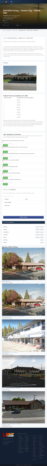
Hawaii (20, 442)
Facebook (7, 25)
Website (6, 20)
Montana (35, 435)
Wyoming (35, 459)
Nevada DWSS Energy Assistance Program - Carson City (14, 280)
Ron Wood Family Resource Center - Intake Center (13, 316)
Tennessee (41, 451)
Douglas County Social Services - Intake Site (11, 423)
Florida (20, 441)
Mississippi (21, 452)
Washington (41, 455)
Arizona (26, 437)
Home (4, 30)
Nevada (9, 30)
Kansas (26, 445)
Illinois (26, 444)
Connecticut (21, 440)
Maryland (27, 448)
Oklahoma (41, 445)
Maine (20, 449)
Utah (34, 454)
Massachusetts (22, 448)
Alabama (27, 435)
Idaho (26, 442)
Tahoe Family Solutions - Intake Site (10, 352)
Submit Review (23, 217)
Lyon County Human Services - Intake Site (11, 388)
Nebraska (41, 435)
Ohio (34, 445)
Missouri (26, 451)
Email (6, 22)
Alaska (20, 435)
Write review (7, 205)
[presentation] (12, 213)
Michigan (27, 449)
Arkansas (21, 437)
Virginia (40, 454)
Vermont (35, 455)
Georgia (26, 441)
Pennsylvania (42, 447)
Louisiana (27, 447)
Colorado (27, 438)
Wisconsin (35, 456)
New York (41, 444)
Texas (40, 452)
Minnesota (21, 451)
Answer (5, 145)
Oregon (34, 447)
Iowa (20, 444)
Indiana (20, 445)
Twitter (19, 25)
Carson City (14, 30)
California (21, 438)
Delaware (27, 440)
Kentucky (21, 447)
